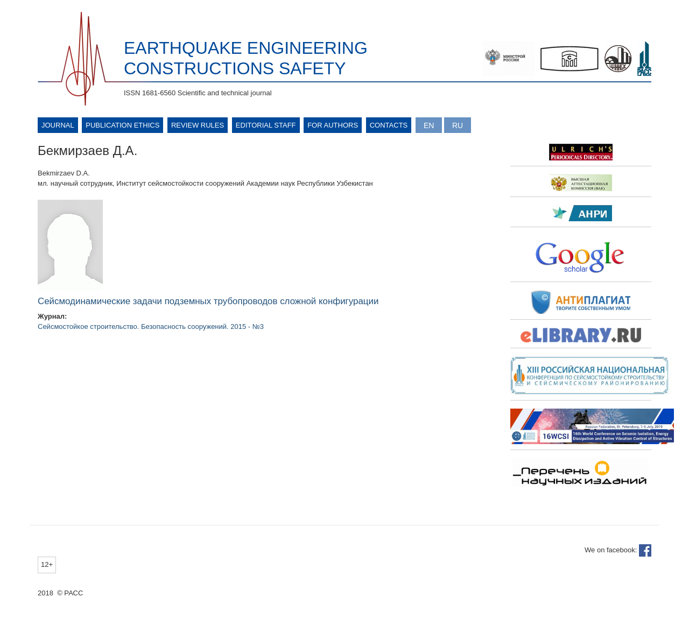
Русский (457, 125)
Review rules (197, 125)
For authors (332, 125)
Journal (57, 125)
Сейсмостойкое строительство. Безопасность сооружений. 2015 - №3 (151, 326)
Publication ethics (122, 125)
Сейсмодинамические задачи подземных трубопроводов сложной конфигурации (208, 301)
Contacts (389, 125)
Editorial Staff (266, 125)
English (429, 125)
